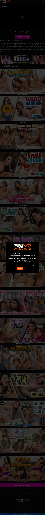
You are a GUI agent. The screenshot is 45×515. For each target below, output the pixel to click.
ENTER (20, 268)
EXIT (25, 268)
